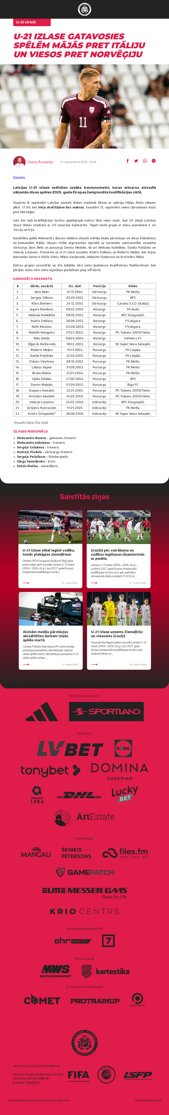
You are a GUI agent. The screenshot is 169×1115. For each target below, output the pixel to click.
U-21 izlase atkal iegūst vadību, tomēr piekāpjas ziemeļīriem (49, 552)
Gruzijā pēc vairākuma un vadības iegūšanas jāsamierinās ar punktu (117, 554)
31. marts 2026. (50, 583)
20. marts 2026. (119, 664)
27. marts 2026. (118, 583)
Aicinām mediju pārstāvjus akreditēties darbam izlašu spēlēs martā (45, 636)
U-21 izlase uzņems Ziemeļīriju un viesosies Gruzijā (117, 634)
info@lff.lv (32, 1082)
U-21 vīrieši (26, 22)
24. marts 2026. (51, 664)
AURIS (158, 1100)
